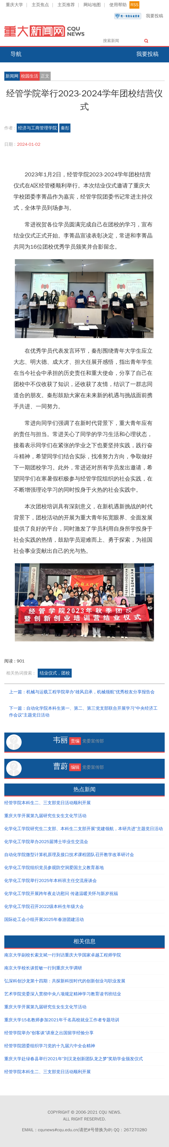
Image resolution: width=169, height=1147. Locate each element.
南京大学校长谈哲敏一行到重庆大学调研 (43, 968)
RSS (134, 4)
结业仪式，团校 (55, 673)
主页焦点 (40, 4)
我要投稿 (138, 16)
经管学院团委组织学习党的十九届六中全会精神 (49, 1045)
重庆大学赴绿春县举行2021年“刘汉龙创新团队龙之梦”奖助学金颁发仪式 (73, 1058)
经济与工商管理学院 (37, 128)
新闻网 (12, 76)
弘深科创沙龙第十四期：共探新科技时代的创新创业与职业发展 (64, 981)
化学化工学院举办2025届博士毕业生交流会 (46, 841)
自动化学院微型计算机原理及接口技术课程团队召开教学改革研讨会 (69, 854)
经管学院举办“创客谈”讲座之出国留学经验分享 (49, 1033)
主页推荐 (66, 4)
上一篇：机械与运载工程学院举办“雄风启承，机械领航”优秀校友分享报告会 (81, 692)
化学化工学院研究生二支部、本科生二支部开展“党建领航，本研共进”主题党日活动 (83, 828)
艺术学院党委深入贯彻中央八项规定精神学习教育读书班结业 (62, 994)
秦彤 (65, 128)
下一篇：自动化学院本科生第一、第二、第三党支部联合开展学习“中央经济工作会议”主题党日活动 (83, 712)
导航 (16, 54)
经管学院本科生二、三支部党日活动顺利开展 (47, 802)
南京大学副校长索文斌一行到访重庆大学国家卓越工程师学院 (62, 955)
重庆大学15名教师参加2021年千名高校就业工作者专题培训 (61, 1020)
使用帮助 (118, 4)
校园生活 (29, 76)
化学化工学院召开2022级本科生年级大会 (44, 906)
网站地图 (92, 4)
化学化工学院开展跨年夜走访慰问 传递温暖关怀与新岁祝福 (61, 893)
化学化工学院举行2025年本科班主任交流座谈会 (50, 880)
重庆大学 (14, 4)
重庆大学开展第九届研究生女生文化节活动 (45, 815)
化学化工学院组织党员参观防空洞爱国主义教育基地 (54, 867)
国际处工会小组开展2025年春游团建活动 (44, 919)
